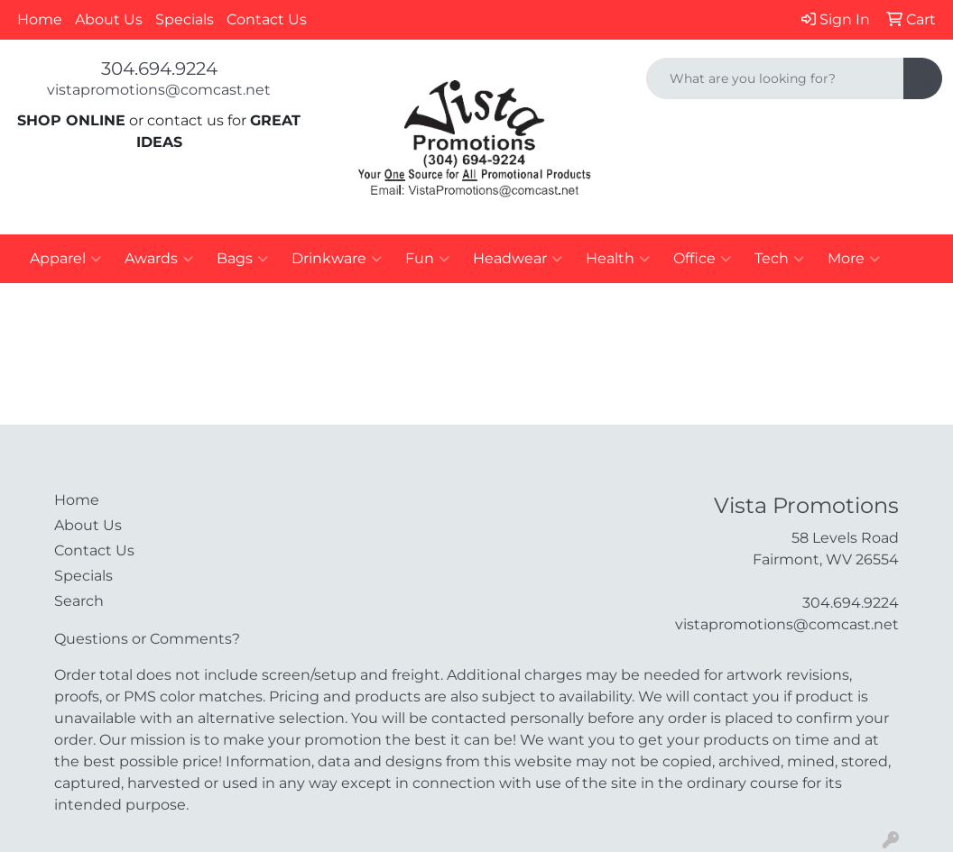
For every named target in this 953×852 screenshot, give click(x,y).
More (854, 259)
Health (618, 259)
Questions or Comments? (147, 638)
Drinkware (336, 259)
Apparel (65, 259)
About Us (109, 19)
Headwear (517, 259)
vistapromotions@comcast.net (159, 89)
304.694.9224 (159, 68)
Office (702, 259)
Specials (184, 19)
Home (39, 19)
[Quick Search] (775, 78)
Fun (427, 259)
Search (79, 600)
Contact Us (267, 19)
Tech (779, 259)
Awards (159, 259)
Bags (242, 259)
